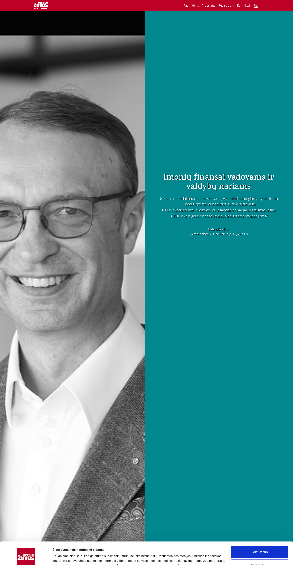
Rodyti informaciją (65, 557)
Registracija (226, 5)
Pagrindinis (191, 5)
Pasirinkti (260, 545)
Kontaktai (243, 5)
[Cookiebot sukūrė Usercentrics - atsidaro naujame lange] (25, 557)
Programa (208, 5)
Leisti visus (259, 532)
